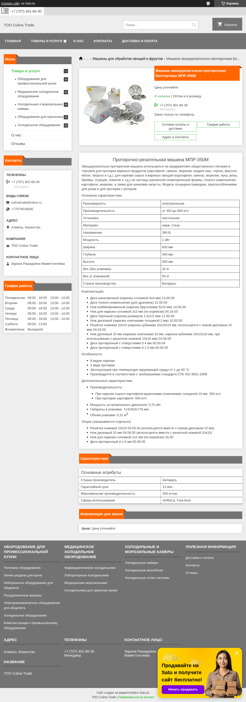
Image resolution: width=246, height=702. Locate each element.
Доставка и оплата (140, 41)
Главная (13, 41)
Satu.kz (144, 692)
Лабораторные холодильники (86, 575)
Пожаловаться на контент (136, 697)
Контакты (103, 41)
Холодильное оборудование (39, 125)
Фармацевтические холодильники (89, 568)
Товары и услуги (46, 41)
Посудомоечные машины (23, 595)
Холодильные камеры (141, 563)
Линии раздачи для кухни (23, 575)
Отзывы (18, 143)
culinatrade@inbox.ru (26, 202)
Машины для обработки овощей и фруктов (128, 59)
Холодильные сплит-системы (147, 578)
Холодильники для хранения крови (90, 590)
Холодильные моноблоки (144, 570)
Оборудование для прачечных (40, 117)
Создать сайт (10, 3)
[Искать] (194, 25)
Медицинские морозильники (85, 583)
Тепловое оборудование (22, 568)
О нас (78, 41)
